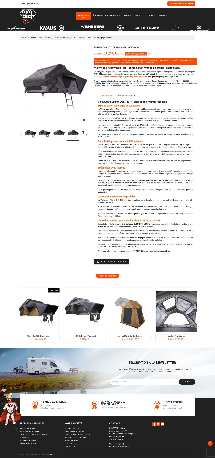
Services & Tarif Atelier (29, 431)
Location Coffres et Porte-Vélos (33, 434)
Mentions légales (71, 428)
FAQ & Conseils (70, 443)
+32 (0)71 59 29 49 (30, 3)
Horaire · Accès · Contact (75, 437)
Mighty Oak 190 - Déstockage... (39, 336)
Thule (152, 15)
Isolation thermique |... (176, 336)
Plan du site (69, 446)
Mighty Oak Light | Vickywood (85, 336)
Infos (163, 15)
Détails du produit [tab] (127, 95)
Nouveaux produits (28, 440)
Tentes (140, 15)
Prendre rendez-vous (181, 3)
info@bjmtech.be (116, 437)
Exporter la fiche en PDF (111, 261)
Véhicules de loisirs (28, 443)
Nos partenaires (71, 440)
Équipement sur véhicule (107, 15)
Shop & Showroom (27, 428)
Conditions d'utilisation (74, 431)
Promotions (25, 437)
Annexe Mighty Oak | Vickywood (130, 336)
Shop (128, 15)
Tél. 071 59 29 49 (116, 440)
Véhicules (83, 15)
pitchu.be (53, 455)
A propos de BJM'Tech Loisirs (77, 434)
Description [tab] (106, 95)
